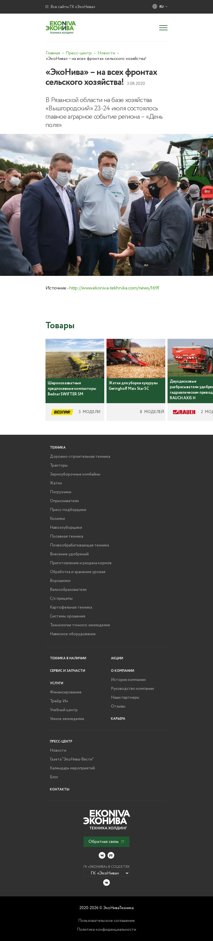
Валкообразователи (68, 589)
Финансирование (66, 692)
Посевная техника (66, 536)
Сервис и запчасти (67, 670)
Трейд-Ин (59, 701)
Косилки (57, 519)
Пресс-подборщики (68, 510)
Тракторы (59, 465)
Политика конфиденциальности (106, 929)
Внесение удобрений (69, 554)
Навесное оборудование (73, 634)
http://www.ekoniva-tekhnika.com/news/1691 (114, 288)
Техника (58, 447)
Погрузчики (60, 492)
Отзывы (118, 706)
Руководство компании (132, 688)
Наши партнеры (125, 697)
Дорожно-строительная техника (80, 456)
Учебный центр (64, 710)
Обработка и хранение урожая (77, 572)
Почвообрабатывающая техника (79, 545)
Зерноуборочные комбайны (75, 474)
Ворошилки (60, 581)
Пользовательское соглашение (106, 921)
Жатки (56, 483)
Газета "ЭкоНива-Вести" (72, 759)
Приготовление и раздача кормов (80, 563)
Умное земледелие (67, 719)
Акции (117, 658)
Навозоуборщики (66, 527)
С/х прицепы (61, 598)
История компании (128, 680)
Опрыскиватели (64, 501)
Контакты (59, 789)
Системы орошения (67, 616)
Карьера (118, 718)
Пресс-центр (61, 741)
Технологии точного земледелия (80, 625)
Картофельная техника (71, 607)
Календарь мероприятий (72, 768)
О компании (122, 670)
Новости (58, 750)
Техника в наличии (68, 658)
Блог (54, 777)
